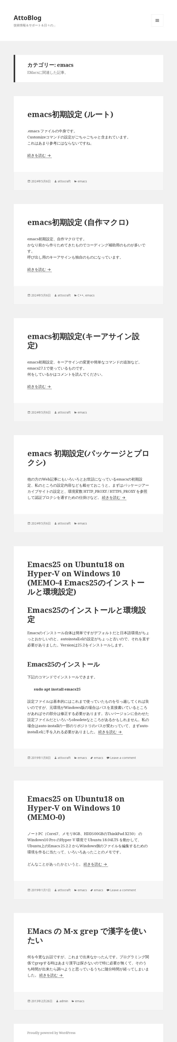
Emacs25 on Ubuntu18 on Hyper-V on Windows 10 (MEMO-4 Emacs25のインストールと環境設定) (85, 578)
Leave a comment (123, 758)
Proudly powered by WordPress (51, 1033)
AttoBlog (27, 17)
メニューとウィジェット (157, 26)
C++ (81, 295)
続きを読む (39, 155)
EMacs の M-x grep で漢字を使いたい (86, 935)
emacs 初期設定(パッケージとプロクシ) (88, 457)
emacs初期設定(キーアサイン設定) (83, 340)
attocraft (64, 181)
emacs (82, 181)
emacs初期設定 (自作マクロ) (78, 222)
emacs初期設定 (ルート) (70, 114)
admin (63, 1001)
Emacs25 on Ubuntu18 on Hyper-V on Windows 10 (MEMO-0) (76, 807)
